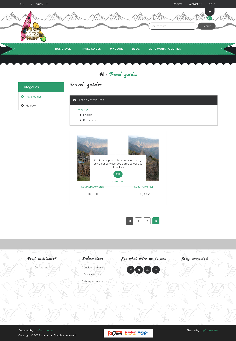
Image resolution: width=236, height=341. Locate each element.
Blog (136, 48)
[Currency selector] (25, 4)
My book (116, 48)
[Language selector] (41, 4)
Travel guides (90, 48)
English (86, 115)
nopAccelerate (209, 330)
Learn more (118, 181)
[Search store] (172, 26)
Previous (129, 221)
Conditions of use (92, 267)
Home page (63, 48)
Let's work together (165, 48)
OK (118, 174)
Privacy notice (92, 274)
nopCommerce (43, 330)
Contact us (41, 267)
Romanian (88, 120)
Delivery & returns (92, 281)
